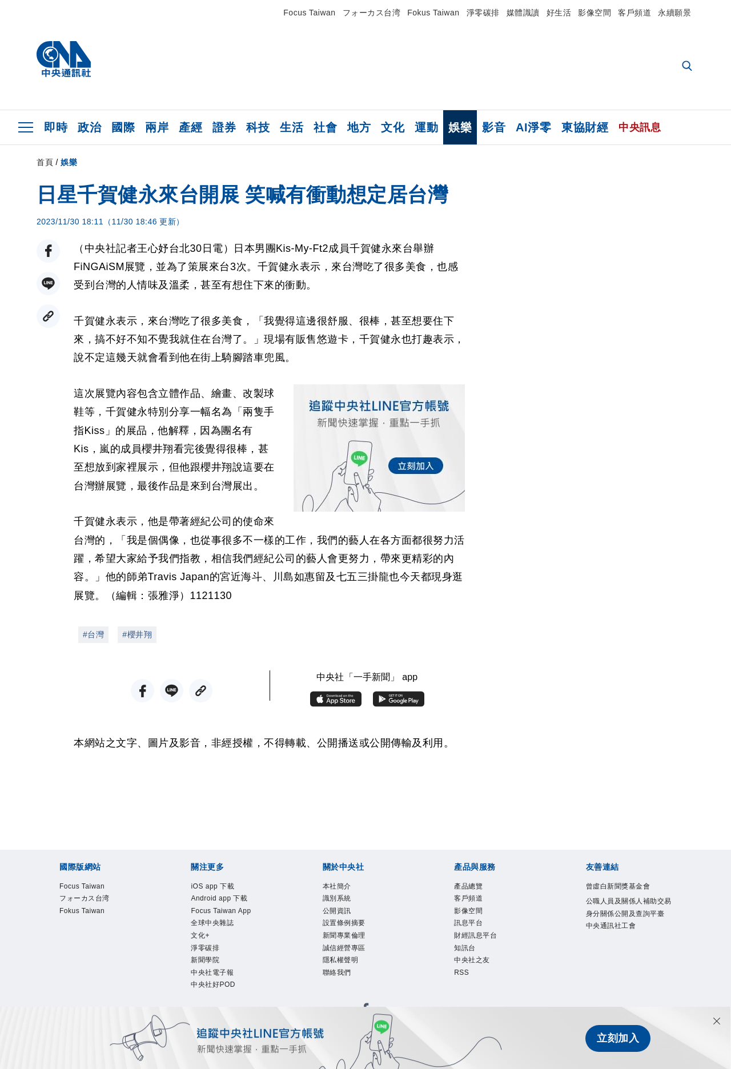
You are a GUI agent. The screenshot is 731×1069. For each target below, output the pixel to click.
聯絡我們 (337, 975)
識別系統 (337, 899)
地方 (359, 127)
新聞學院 (205, 962)
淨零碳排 (483, 13)
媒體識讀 (523, 13)
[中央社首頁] (64, 62)
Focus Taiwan (309, 13)
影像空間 (594, 13)
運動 (426, 127)
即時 (55, 127)
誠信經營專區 (344, 950)
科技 (258, 127)
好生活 (559, 13)
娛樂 (460, 127)
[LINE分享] (48, 283)
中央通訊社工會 (611, 927)
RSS (461, 975)
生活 (291, 127)
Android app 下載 (219, 899)
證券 (224, 127)
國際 (123, 127)
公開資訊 (337, 912)
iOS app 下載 (213, 887)
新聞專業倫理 (344, 937)
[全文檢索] (688, 67)
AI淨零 (533, 127)
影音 (493, 127)
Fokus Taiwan (433, 13)
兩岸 (156, 127)
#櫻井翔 (137, 634)
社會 (325, 127)
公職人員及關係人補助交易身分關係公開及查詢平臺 (629, 908)
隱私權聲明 (341, 962)
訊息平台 (468, 925)
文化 (392, 127)
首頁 (45, 162)
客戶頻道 (634, 13)
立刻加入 (618, 1038)
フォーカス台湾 (372, 13)
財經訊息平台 (475, 937)
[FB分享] (48, 251)
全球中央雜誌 (212, 925)
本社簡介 (337, 887)
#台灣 (93, 634)
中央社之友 (472, 962)
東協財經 (584, 127)
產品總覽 (468, 887)
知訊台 (465, 950)
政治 (89, 127)
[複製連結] (48, 316)
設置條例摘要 (344, 925)
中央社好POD (213, 987)
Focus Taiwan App (221, 912)
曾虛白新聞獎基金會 (618, 887)
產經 (190, 127)
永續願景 (674, 13)
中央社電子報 (212, 975)
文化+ (200, 937)
